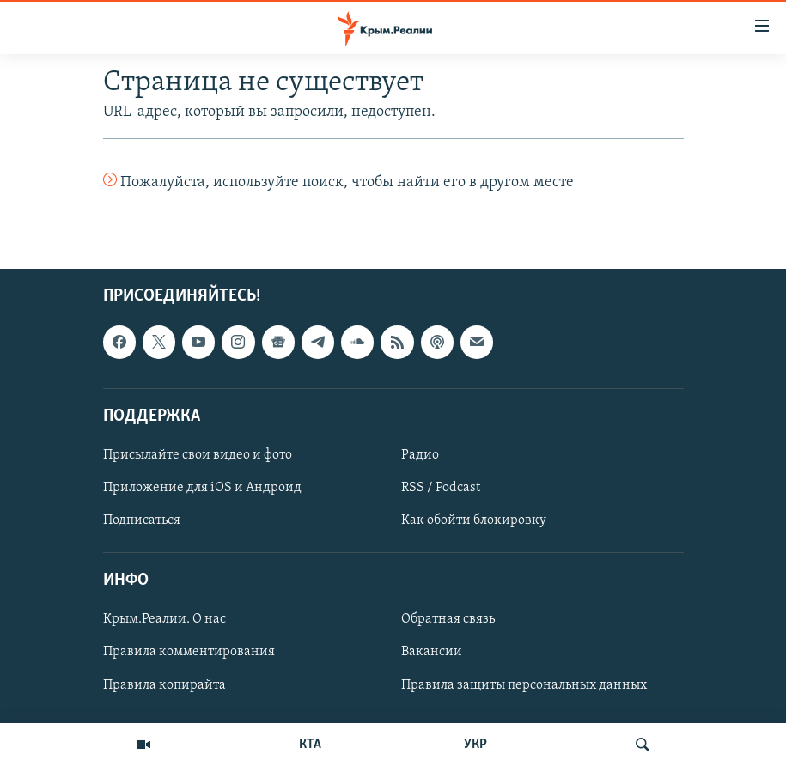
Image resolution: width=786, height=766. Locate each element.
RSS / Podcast (440, 488)
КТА (310, 744)
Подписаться (141, 521)
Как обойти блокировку (473, 521)
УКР (475, 744)
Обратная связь (448, 620)
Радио (420, 455)
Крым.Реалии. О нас (164, 620)
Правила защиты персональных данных (524, 685)
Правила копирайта (164, 685)
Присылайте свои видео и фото (197, 455)
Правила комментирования (189, 653)
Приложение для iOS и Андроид (202, 488)
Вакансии (431, 653)
